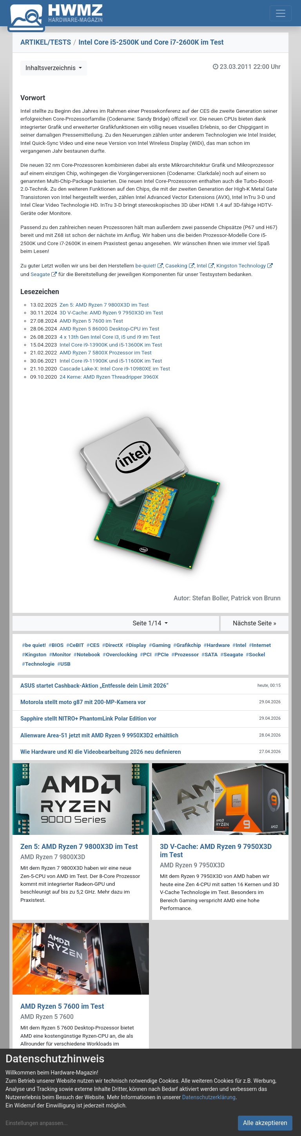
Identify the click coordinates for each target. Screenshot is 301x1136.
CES (93, 645)
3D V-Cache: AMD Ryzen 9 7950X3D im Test (111, 312)
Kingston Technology (241, 265)
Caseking (176, 265)
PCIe (161, 654)
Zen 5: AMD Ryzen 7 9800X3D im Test (104, 305)
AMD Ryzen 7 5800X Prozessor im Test (106, 352)
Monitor (60, 654)
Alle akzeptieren (265, 1123)
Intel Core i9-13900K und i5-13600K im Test (111, 344)
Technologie (38, 664)
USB (64, 664)
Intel (202, 265)
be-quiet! (146, 265)
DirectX (112, 645)
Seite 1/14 (147, 623)
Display (135, 645)
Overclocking (120, 654)
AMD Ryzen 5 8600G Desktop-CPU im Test (109, 328)
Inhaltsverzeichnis (51, 68)
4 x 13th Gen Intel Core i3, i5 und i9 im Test (110, 337)
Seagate (40, 274)
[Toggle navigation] (281, 13)
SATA (209, 654)
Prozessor (185, 654)
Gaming (159, 645)
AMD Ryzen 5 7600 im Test (91, 321)
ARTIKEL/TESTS (45, 42)
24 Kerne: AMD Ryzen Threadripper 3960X (109, 377)
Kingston (34, 654)
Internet (260, 645)
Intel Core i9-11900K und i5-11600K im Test (111, 361)
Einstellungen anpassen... (36, 1123)
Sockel (255, 654)
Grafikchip (187, 645)
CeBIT (75, 645)
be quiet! (34, 645)
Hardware (216, 645)
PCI (146, 654)
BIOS (56, 645)
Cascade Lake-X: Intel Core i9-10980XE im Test (115, 368)
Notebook (87, 654)
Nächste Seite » (254, 623)
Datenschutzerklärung (209, 1097)
